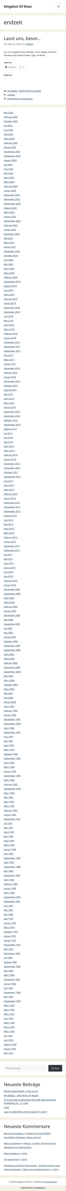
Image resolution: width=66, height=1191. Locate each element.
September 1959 (12, 1001)
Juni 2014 (8, 437)
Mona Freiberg (11, 1153)
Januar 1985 (10, 888)
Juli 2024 (8, 164)
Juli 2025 (8, 125)
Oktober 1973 (11, 931)
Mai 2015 (8, 394)
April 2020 (9, 268)
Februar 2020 (10, 277)
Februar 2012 (10, 537)
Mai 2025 (8, 134)
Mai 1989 (8, 853)
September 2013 (12, 476)
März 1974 (9, 927)
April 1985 (9, 879)
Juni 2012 (8, 520)
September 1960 (12, 992)
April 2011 (9, 563)
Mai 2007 (8, 632)
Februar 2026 (10, 116)
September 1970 (12, 944)
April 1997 (9, 745)
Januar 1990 (10, 849)
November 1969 (12, 953)
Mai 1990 (8, 836)
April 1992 (9, 801)
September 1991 (12, 819)
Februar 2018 (10, 333)
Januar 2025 (10, 147)
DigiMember (40, 1188)
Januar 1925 (10, 1048)
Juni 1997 (8, 736)
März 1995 (9, 780)
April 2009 (9, 598)
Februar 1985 (10, 884)
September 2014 (12, 424)
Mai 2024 (8, 173)
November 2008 (12, 615)
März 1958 (9, 1009)
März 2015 (9, 403)
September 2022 (12, 221)
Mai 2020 (8, 264)
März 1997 (9, 749)
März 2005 (9, 658)
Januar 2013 (10, 498)
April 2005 (9, 654)
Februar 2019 (10, 299)
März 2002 (9, 689)
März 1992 (9, 806)
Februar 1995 (10, 784)
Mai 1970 (8, 949)
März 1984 (9, 892)
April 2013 (9, 485)
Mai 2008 (8, 619)
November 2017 (12, 346)
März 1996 (9, 767)
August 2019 (10, 286)
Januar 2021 (10, 247)
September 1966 (12, 966)
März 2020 (9, 273)
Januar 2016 (10, 377)
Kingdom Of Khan (18, 6)
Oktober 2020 (11, 255)
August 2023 (10, 208)
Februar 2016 (10, 372)
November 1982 (12, 901)
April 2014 (9, 446)
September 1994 (12, 788)
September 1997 (12, 732)
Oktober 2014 (11, 420)
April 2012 (9, 528)
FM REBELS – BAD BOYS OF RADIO (21, 1095)
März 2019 (9, 294)
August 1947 (10, 1044)
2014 (24, 1153)
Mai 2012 (8, 524)
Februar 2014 (10, 455)
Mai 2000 (8, 697)
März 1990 (9, 845)
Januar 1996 (10, 771)
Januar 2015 (10, 407)
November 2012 (12, 507)
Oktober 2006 (11, 641)
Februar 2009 (10, 606)
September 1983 (12, 897)
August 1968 (10, 962)
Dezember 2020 (12, 251)
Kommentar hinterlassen (20, 98)
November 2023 (12, 199)
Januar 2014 (10, 459)
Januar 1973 (10, 936)
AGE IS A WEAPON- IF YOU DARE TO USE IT (25, 1111)
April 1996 (9, 762)
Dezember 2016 (12, 368)
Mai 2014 (8, 442)
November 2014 (12, 416)
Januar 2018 (10, 338)
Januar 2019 (10, 303)
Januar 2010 (10, 585)
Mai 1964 (8, 970)
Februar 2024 (10, 186)
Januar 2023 (10, 216)
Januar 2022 (10, 229)
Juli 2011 (8, 554)
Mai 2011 (8, 559)
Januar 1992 (10, 814)
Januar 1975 (10, 923)
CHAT (6, 1107)
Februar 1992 (10, 810)
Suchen (55, 1068)
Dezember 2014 (12, 411)
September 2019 (12, 281)
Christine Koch (11, 1159)
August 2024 (10, 160)
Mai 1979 (8, 918)
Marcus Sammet (12, 1143)
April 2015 (9, 398)
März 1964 (9, 975)
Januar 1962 (10, 983)
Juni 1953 (8, 1040)
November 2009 (12, 589)
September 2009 (12, 593)
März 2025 (9, 138)
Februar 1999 (10, 710)
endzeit (11, 94)
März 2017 (9, 359)
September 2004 (12, 671)
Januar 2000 (10, 702)
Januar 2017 (10, 364)
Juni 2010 (8, 572)
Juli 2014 (8, 433)
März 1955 (9, 1027)
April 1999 (9, 706)
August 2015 (10, 390)
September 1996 (12, 758)
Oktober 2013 (11, 472)
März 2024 (9, 182)
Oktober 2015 (11, 385)
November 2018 (12, 312)
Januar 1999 (10, 715)
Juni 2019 (8, 290)
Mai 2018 (8, 320)
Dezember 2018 (12, 307)
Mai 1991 (8, 827)
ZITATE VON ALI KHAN (30, 90)
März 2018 (9, 329)
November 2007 (12, 624)
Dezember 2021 (12, 234)
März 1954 (9, 1031)
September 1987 (12, 858)
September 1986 (12, 866)
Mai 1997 (8, 741)
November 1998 (12, 719)
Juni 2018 (8, 316)
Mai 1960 (8, 996)
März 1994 (9, 793)
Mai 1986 (8, 871)
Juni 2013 (8, 481)
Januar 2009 (10, 611)
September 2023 (12, 203)
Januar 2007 (10, 637)
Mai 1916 (8, 1053)
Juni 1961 (8, 988)
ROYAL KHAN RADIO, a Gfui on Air (21, 1091)
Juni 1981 (8, 905)
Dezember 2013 (12, 463)
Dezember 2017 (12, 342)
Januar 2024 (10, 190)
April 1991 (9, 832)
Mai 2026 (8, 112)
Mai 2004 (8, 676)
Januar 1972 (10, 940)
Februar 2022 (10, 225)
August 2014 (10, 429)
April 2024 (9, 177)
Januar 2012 (10, 541)
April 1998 (9, 728)
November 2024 (12, 151)
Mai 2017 (8, 355)
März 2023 (9, 212)
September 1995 (12, 775)
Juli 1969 (8, 957)
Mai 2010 (8, 576)
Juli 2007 (8, 628)
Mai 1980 (8, 914)
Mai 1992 (8, 797)
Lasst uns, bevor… (22, 38)
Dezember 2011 (12, 546)
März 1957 (9, 1014)
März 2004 (9, 680)
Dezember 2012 (12, 502)
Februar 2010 (10, 580)
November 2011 (12, 550)
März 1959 (9, 1005)
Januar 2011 (10, 567)
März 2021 (9, 242)
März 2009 (9, 602)
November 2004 (12, 667)
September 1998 (12, 723)
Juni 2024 (8, 169)
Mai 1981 (8, 910)
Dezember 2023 (12, 195)
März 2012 (9, 533)
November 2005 (12, 645)
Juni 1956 (8, 1018)
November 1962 (12, 979)
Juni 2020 (8, 260)
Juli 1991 (8, 823)
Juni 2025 (8, 129)
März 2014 (9, 450)
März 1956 (9, 1022)
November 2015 (12, 381)
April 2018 (9, 325)
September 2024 (12, 155)
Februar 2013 (10, 494)
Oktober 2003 (11, 684)
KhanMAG (12, 90)
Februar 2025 (10, 142)
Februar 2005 (10, 663)
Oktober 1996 (11, 754)
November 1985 (12, 875)
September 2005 (12, 650)
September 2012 (12, 511)
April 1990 (9, 840)
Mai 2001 (8, 693)
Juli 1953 (8, 1035)
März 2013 (9, 489)
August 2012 (10, 515)
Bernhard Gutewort (14, 1133)
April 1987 (9, 862)
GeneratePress (50, 1182)
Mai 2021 (8, 238)
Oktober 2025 (11, 121)
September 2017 (12, 351)
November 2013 (12, 468)
